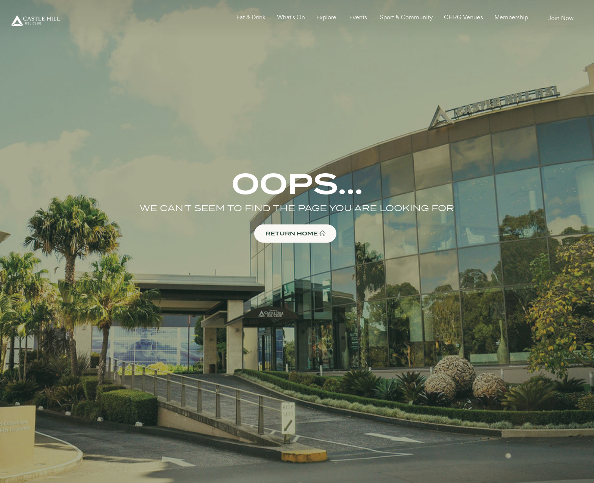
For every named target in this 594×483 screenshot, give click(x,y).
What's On (291, 18)
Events (358, 18)
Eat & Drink (251, 18)
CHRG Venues (463, 18)
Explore (326, 18)
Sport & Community (406, 18)
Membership (511, 18)
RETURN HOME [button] (295, 233)
